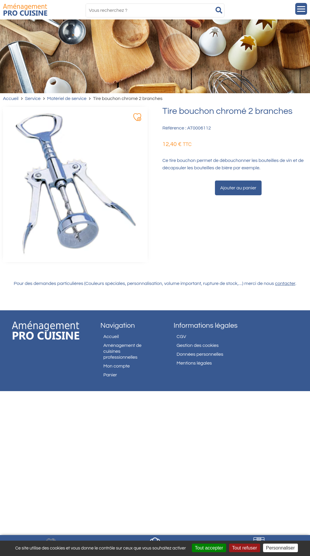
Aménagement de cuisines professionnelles (122, 351)
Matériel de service (67, 98)
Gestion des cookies (197, 345)
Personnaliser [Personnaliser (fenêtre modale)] (280, 547)
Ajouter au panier (238, 188)
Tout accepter (209, 547)
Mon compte (116, 366)
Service (33, 98)
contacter (285, 283)
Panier (110, 375)
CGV (181, 336)
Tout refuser (244, 547)
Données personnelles (200, 354)
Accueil (11, 98)
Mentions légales (194, 363)
